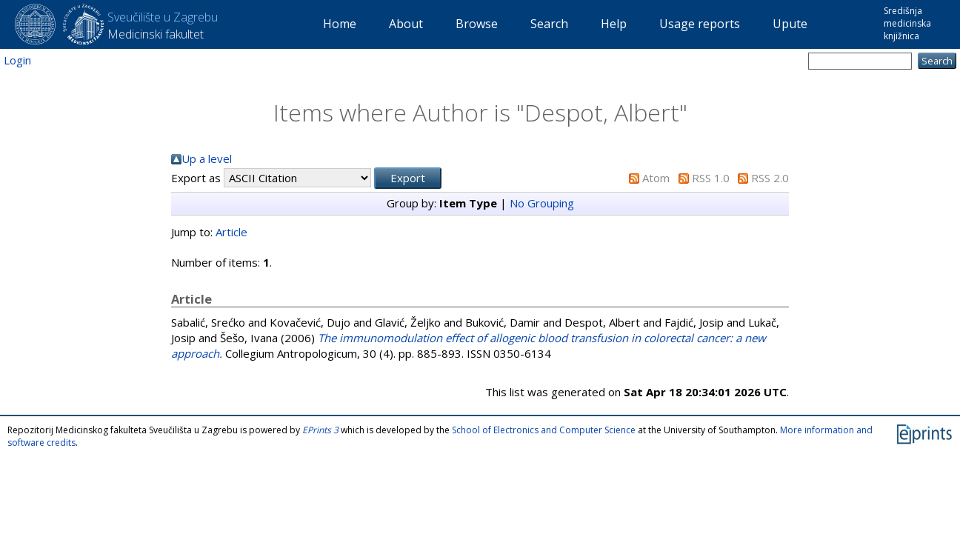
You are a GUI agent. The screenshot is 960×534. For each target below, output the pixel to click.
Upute (790, 24)
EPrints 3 (320, 430)
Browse (477, 24)
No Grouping (542, 203)
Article (231, 231)
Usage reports (699, 24)
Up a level (206, 158)
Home (339, 24)
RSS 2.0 (770, 177)
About (406, 24)
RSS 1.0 (711, 177)
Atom (656, 177)
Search (549, 24)
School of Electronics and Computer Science (544, 430)
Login (17, 60)
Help (614, 24)
